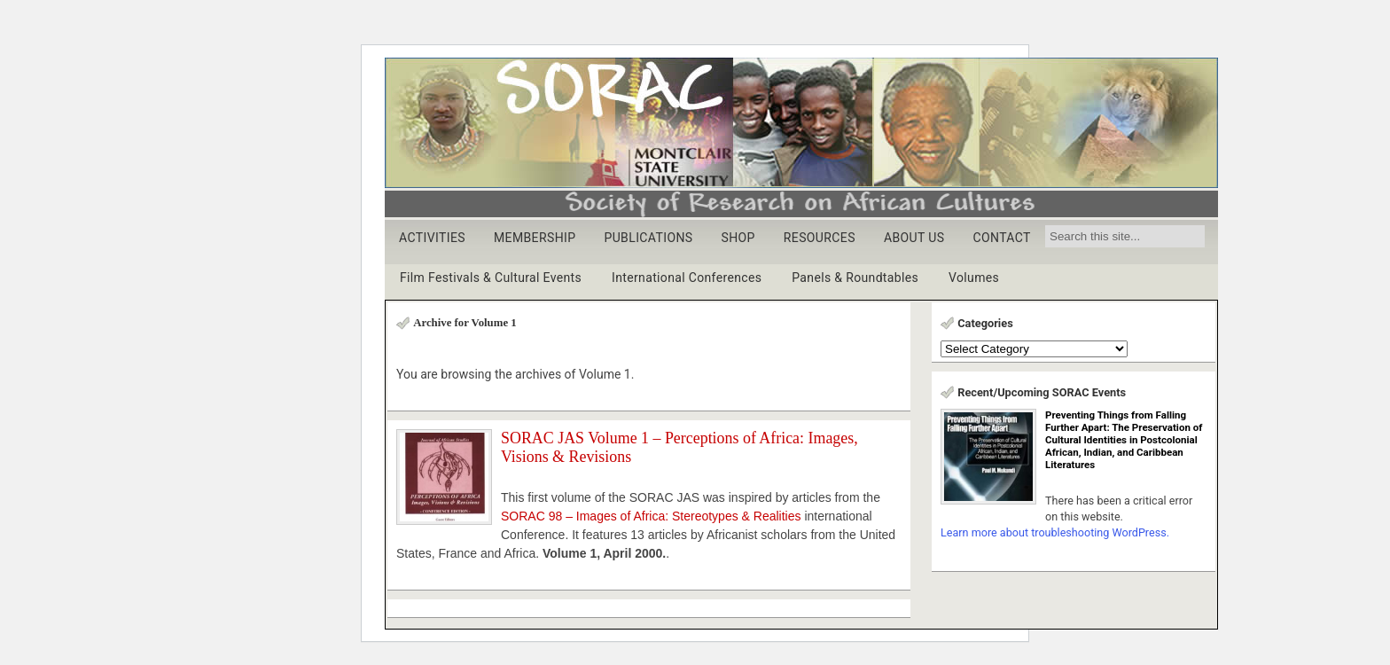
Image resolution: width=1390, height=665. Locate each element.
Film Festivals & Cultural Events (491, 277)
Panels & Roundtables (855, 277)
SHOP (737, 238)
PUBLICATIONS (648, 238)
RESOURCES (819, 238)
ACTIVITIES (432, 238)
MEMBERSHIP (535, 238)
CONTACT (1001, 238)
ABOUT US (914, 238)
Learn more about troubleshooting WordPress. (1055, 532)
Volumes (974, 277)
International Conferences (686, 277)
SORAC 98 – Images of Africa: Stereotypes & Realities (651, 516)
